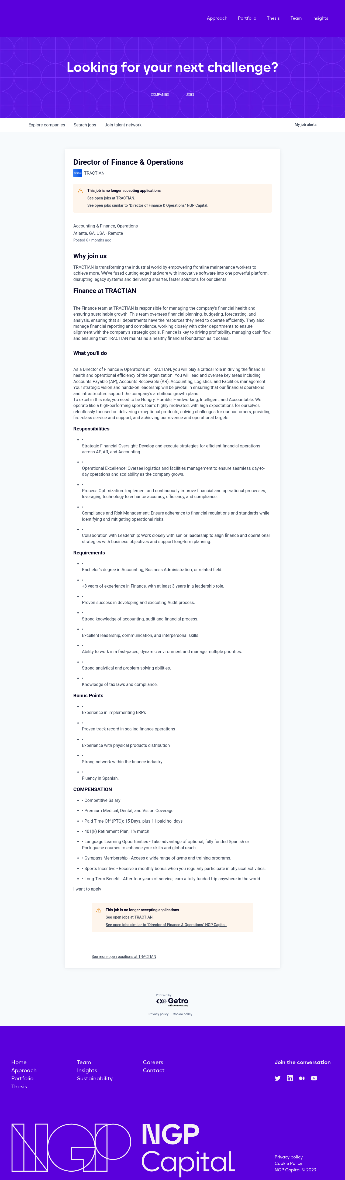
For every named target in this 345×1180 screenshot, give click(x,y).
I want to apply (87, 895)
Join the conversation (303, 1068)
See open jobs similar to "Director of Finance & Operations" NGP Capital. (147, 212)
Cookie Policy (288, 1170)
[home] (72, 21)
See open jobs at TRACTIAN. (111, 205)
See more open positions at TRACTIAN (124, 963)
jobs (85, 131)
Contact (154, 1077)
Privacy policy (158, 1021)
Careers (153, 1068)
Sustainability (95, 1085)
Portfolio (247, 22)
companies (47, 131)
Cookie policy (182, 1021)
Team (296, 22)
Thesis (273, 22)
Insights (320, 22)
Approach (217, 22)
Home (19, 1068)
